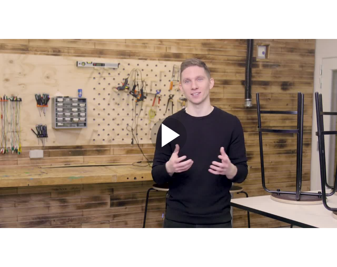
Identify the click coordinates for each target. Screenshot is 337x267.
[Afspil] (168, 152)
